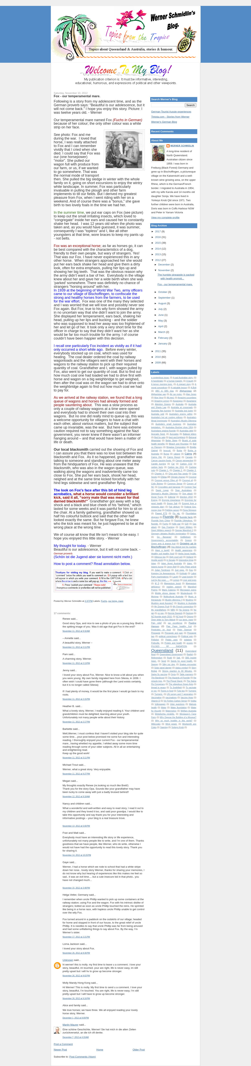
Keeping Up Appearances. (163, 573)
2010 (158, 356)
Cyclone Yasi (190, 487)
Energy (154, 500)
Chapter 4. (159, 474)
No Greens (184, 610)
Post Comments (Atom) (82, 1056)
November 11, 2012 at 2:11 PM (76, 647)
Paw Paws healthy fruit (179, 626)
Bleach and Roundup (179, 444)
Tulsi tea (181, 691)
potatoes (188, 640)
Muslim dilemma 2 (173, 600)
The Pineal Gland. (174, 681)
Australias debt (186, 431)
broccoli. (167, 450)
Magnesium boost (172, 583)
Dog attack (187, 494)
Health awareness (183, 550)
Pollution (155, 640)
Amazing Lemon (161, 401)
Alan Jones (191, 394)
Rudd (169, 658)
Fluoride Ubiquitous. (183, 520)
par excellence (175, 623)
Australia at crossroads (182, 407)
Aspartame (191, 401)
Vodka (193, 701)
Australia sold (157, 414)
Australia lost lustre (184, 411)
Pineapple (155, 633)
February (163, 337)
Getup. (193, 534)
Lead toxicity (187, 577)
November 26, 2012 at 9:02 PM (76, 976)
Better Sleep (171, 440)
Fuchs (104, 601)
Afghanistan (186, 391)
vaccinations (171, 697)
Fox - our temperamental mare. (77, 96)
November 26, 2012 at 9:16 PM (76, 998)
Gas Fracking (168, 527)
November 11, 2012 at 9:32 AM (76, 631)
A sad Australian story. (183, 378)
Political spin (187, 636)
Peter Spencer (184, 630)
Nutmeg (189, 613)
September (164, 297)
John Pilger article (188, 567)
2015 (158, 242)
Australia (179, 404)
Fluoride (168, 516)
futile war (176, 524)
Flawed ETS (161, 513)
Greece (188, 540)
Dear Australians (183, 490)
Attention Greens (163, 404)
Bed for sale (159, 437)
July (161, 309)
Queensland (162, 650)
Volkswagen (160, 704)
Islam (153, 563)
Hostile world (157, 560)
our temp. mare (115, 601)
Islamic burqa (157, 567)
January (163, 343)
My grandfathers (158, 610)
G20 (187, 524)
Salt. (178, 658)
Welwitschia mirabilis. (165, 714)
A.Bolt (193, 388)
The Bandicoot (157, 678)
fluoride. (154, 524)
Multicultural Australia (173, 597)
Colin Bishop (157, 484)
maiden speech (174, 587)
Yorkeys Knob (177, 727)
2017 (158, 231)
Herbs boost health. (187, 554)
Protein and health (173, 643)
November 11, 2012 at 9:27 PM (76, 774)
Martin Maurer (70, 1024)
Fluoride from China (160, 520)
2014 (158, 248)
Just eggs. (180, 570)
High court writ (175, 557)
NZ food (179, 617)
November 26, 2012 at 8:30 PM (76, 953)
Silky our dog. (168, 664)
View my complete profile (165, 217)
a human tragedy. (175, 381)
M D (157, 583)
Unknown (68, 960)
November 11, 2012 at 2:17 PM (76, 722)
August (162, 303)
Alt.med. (170, 398)
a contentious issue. (160, 378)
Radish (190, 654)
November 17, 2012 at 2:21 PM (76, 937)
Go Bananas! (164, 537)
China (164, 477)
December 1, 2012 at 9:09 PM (76, 1018)
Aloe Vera (158, 398)
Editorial (171, 497)
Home (99, 1049)
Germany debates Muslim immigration (168, 534)
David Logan (162, 490)
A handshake (157, 381)
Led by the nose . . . (160, 580)
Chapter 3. (191, 470)
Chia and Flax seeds (178, 474)
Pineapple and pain (174, 633)
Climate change (178, 477)
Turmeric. (158, 694)
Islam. (190, 563)
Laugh (175, 577)
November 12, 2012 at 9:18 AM (76, 796)
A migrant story (184, 384)
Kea (191, 570)
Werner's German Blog (164, 121)
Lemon (176, 580)
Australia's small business (168, 424)
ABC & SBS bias (164, 391)
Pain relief (156, 623)
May (161, 320)
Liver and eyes (189, 580)
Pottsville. (155, 643)
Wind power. (171, 724)
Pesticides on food (161, 630)
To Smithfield (176, 687)
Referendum (156, 658)
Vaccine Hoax (187, 697)
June (161, 314)
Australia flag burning (161, 411)
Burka (179, 450)
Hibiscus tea (160, 557)
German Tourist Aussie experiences (171, 111)
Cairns (188, 453)
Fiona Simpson (189, 510)
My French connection (183, 607)
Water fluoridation (179, 707)
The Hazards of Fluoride (179, 678)
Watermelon (171, 711)
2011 (158, 351)
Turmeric (192, 691)
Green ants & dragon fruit (163, 544)
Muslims (189, 600)
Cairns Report (173, 457)
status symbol (181, 668)
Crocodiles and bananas (169, 487)
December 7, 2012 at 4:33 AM (76, 1037)
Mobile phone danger (165, 593)
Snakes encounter (188, 664)
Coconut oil (187, 480)
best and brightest (177, 437)
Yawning (164, 727)
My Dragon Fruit (161, 607)
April (161, 326)
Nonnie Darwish (175, 613)
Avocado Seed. (158, 434)
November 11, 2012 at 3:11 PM (76, 758)
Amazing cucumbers (187, 398)
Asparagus (178, 401)
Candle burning (158, 464)
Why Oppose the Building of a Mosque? (178, 717)
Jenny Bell (171, 567)
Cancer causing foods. (161, 460)
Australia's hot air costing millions (167, 417)
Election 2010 (186, 497)
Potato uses (172, 640)
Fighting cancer (172, 510)
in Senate (170, 560)
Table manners (186, 674)
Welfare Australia (188, 711)
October (163, 292)
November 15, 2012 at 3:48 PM (76, 888)
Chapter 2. (178, 470)
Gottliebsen (185, 537)
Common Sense (174, 484)
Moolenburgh (187, 593)
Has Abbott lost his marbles (183, 547)
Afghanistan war (158, 394)
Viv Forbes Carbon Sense (175, 701)
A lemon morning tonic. (162, 384)
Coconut (192, 477)
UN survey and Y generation (180, 694)
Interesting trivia (186, 560)
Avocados (174, 434)
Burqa (166, 454)
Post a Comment (63, 1044)
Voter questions (177, 704)
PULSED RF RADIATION (169, 646)
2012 (158, 260)
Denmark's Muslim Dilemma (164, 494)
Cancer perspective (184, 460)
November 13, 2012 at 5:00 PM (76, 826)
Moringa (155, 597)
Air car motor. (176, 394)
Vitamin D (155, 701)
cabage (177, 454)
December (164, 264)
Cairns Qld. (156, 457)
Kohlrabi (183, 573)
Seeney (154, 664)
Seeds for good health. (182, 661)
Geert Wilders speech (161, 530)
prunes (189, 643)
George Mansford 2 (184, 530)
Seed (163, 661)
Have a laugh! (162, 550)
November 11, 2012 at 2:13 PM (76, 663)
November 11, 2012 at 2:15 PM (76, 699)
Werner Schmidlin (182, 146)
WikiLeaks (155, 724)
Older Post (139, 1049)
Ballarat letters (189, 434)
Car (173, 464)
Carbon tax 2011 (176, 467)
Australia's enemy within (181, 414)
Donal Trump (157, 497)
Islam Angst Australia (171, 563)
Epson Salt (172, 503)
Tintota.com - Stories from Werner (170, 116)
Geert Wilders (186, 527)
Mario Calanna (169, 590)
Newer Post (60, 1049)
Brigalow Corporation (176, 447)
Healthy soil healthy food (162, 554)
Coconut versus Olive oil (166, 480)
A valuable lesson (179, 388)
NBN (173, 610)
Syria (173, 674)
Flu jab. (176, 513)
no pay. (161, 613)
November (164, 270)
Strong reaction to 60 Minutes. (177, 671)
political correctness (168, 636)
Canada (188, 457)
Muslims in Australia (187, 603)
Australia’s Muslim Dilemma (183, 421)
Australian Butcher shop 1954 (179, 427)
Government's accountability (164, 540)
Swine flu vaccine (159, 674)
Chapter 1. (164, 470)
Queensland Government (171, 654)
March (162, 332)
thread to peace (158, 687)
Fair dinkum (174, 507)
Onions (190, 617)
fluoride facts (186, 517)
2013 (158, 254)
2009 (158, 362)
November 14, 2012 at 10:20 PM (77, 855)
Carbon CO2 (186, 464)
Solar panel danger (163, 668)
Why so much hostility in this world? (173, 721)
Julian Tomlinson (162, 570)
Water (163, 707)
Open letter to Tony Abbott (163, 620)
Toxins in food (167, 691)
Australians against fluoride (163, 431)
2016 (158, 237)
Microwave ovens (188, 590)
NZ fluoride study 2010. (161, 617)
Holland (189, 557)
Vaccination (156, 697)
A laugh (189, 381)
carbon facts (157, 467)
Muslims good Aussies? (162, 603)
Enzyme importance (171, 500)
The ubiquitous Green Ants (181, 684)
